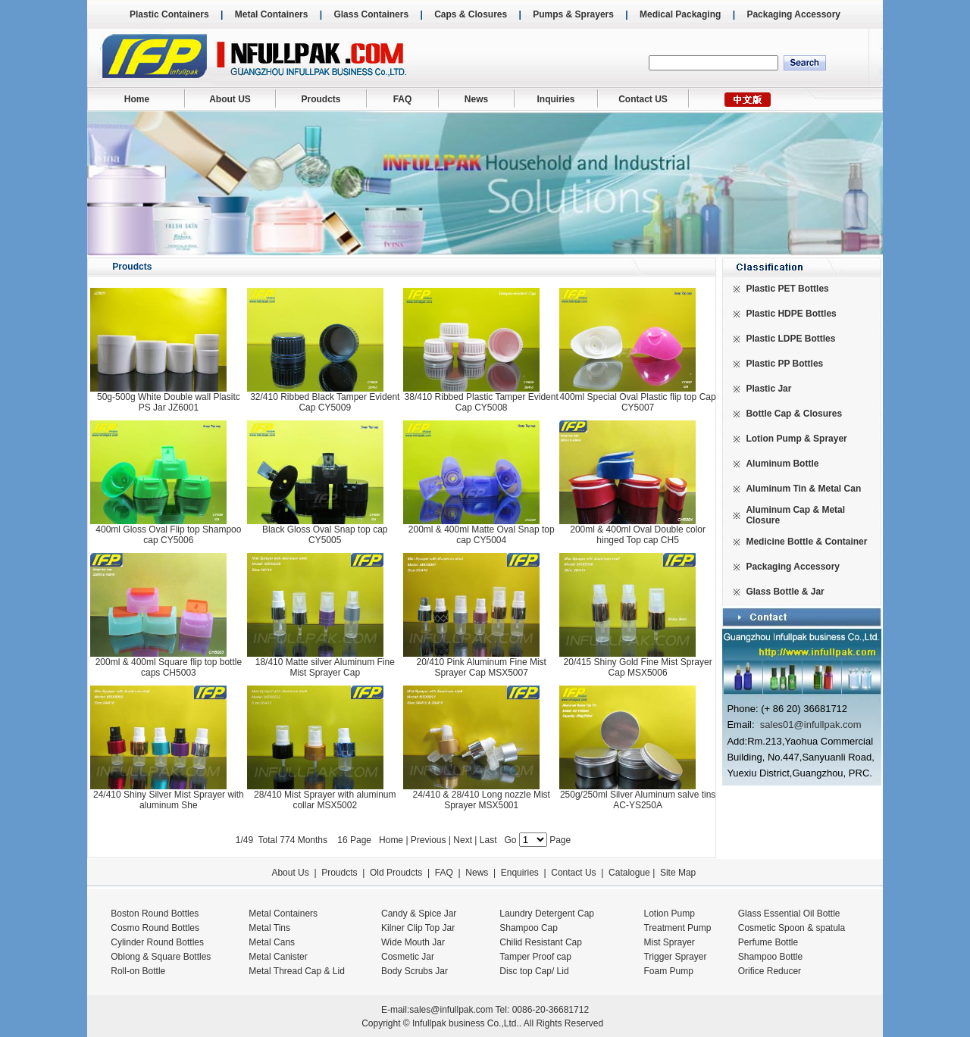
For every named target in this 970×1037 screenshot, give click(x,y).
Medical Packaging (680, 14)
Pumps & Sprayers (573, 14)
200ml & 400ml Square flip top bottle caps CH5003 (168, 667)
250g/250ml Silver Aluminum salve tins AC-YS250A (637, 800)
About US (230, 99)
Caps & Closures (470, 14)
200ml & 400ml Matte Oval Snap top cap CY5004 (481, 534)
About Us (289, 872)
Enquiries (518, 872)
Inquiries (555, 99)
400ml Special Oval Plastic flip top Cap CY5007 (638, 402)
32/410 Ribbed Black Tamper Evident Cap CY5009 (324, 402)
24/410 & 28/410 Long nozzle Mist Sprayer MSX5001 (480, 800)
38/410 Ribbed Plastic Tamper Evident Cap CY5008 (482, 402)
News (476, 99)
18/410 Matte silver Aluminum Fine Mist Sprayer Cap (325, 667)
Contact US (643, 99)
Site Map (678, 872)
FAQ (402, 99)
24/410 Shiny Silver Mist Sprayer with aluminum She (168, 800)
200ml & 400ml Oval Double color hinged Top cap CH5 (638, 534)
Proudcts (320, 99)
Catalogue (629, 872)
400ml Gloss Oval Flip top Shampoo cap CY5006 (168, 534)
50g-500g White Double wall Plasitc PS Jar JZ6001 (168, 402)
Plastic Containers (169, 14)
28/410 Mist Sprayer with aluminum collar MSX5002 (325, 800)
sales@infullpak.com (451, 1009)
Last (489, 840)
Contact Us (573, 872)
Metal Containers (271, 14)
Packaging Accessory (793, 14)
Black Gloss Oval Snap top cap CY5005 (324, 534)
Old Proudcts (396, 872)
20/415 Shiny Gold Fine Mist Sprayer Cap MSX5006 (638, 667)
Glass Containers (370, 14)
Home (136, 99)
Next (462, 840)
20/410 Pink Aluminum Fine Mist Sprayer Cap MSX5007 (481, 667)
